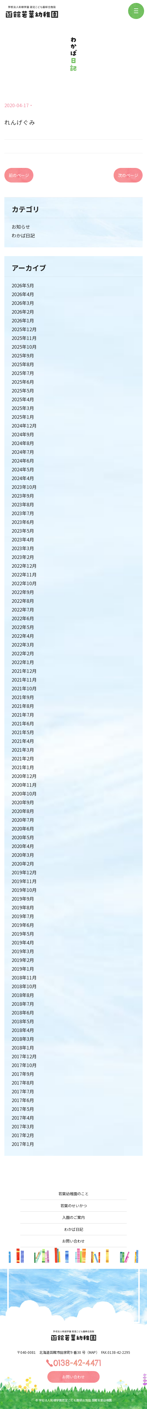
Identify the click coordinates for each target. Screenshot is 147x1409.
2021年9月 (23, 697)
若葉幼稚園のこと (73, 1193)
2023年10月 (24, 486)
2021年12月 (24, 670)
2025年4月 (23, 399)
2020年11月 (24, 784)
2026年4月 (23, 294)
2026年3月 (23, 302)
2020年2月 (23, 863)
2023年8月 (23, 504)
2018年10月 (24, 986)
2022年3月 (23, 644)
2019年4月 (23, 942)
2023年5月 (23, 530)
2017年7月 (23, 1091)
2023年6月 (23, 521)
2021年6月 (23, 723)
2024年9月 (23, 434)
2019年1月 (23, 968)
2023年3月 (23, 548)
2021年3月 (23, 749)
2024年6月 (23, 460)
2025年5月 (23, 390)
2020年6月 (23, 828)
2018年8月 (23, 994)
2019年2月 (23, 959)
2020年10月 (24, 793)
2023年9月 (23, 495)
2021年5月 (23, 732)
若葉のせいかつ (73, 1205)
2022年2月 (23, 653)
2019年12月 (24, 872)
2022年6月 (23, 618)
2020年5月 (23, 837)
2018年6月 (23, 1012)
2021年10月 (24, 688)
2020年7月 (23, 819)
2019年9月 (23, 898)
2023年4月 (23, 539)
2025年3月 (23, 407)
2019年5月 (23, 933)
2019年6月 (23, 924)
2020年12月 (24, 775)
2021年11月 (24, 679)
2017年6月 (23, 1100)
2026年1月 (23, 320)
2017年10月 (24, 1065)
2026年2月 (23, 311)
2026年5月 (23, 285)
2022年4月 (23, 635)
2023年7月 (23, 513)
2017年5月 (23, 1108)
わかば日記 (23, 235)
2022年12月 (24, 565)
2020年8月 (23, 810)
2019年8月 (23, 907)
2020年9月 (23, 802)
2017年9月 (23, 1073)
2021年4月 (23, 740)
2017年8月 (23, 1082)
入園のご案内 (73, 1217)
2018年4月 (23, 1029)
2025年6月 (23, 381)
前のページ (19, 175)
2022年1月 (23, 662)
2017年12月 (24, 1056)
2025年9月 (23, 355)
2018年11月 (24, 977)
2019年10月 (24, 889)
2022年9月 (23, 591)
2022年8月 (23, 600)
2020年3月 (23, 854)
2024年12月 (24, 425)
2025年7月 (23, 372)
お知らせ (21, 226)
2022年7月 (23, 609)
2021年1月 (23, 767)
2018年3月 (23, 1038)
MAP (92, 1352)
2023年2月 (23, 556)
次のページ (128, 175)
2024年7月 (23, 451)
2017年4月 (23, 1117)
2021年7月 (23, 714)
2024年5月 (23, 469)
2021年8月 (23, 705)
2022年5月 (23, 626)
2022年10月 (24, 583)
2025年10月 (24, 346)
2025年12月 (24, 329)
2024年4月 (23, 478)
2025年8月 (23, 364)
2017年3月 (23, 1126)
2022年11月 (24, 574)
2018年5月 (23, 1021)
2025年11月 (24, 337)
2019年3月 (23, 951)
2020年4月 (23, 845)
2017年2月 (23, 1135)
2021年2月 (23, 758)
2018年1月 (23, 1047)
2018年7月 (23, 1003)
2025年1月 (23, 416)
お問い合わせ (73, 1241)
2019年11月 (24, 881)
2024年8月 (23, 442)
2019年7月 (23, 916)
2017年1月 (23, 1143)
